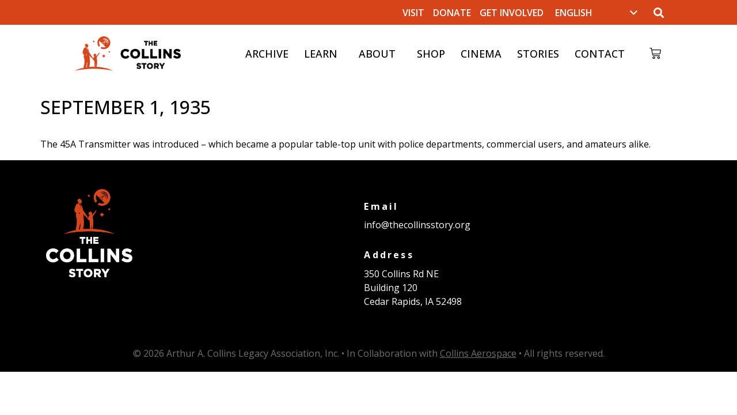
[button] (658, 12)
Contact (599, 54)
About (379, 54)
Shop (430, 54)
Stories (537, 54)
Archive (266, 54)
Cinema (480, 54)
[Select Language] (596, 13)
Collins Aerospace (478, 353)
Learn (323, 54)
